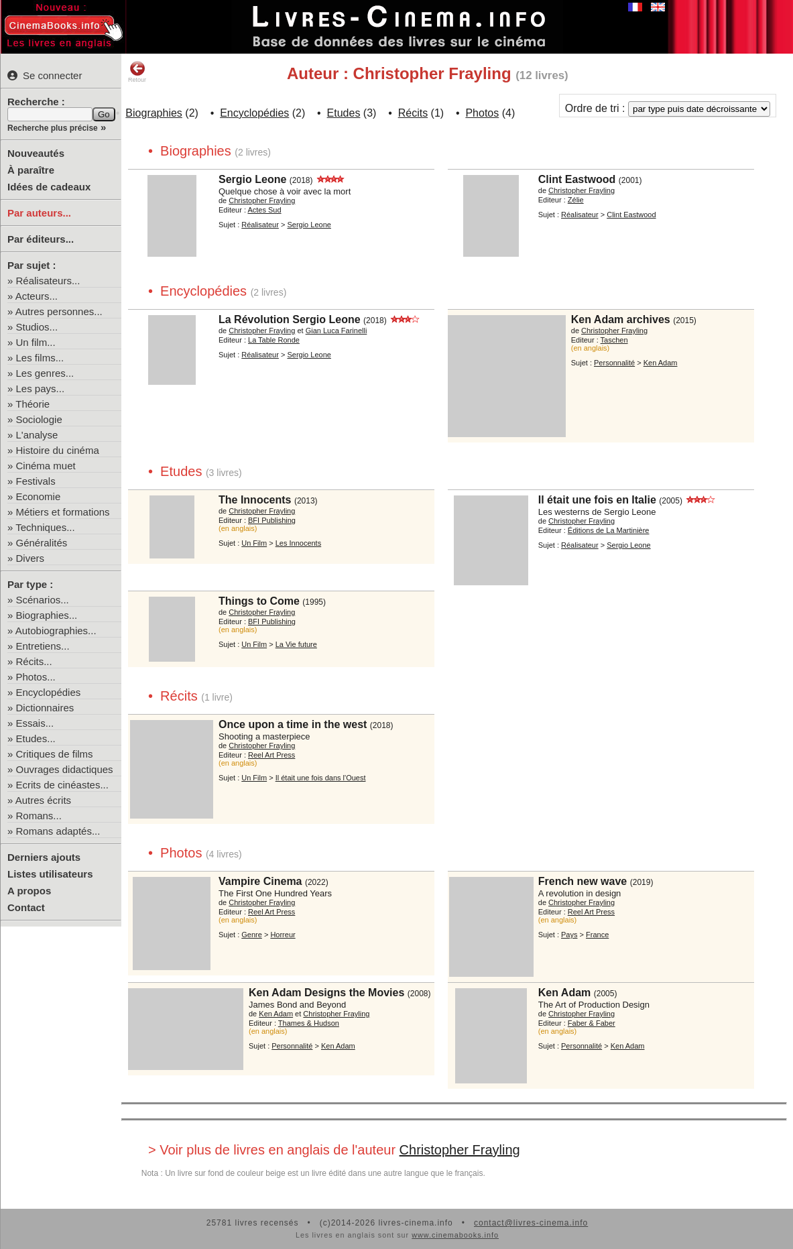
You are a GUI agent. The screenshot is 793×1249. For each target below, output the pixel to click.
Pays (569, 935)
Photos (482, 113)
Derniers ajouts (43, 857)
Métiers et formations (63, 512)
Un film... (36, 342)
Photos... (36, 676)
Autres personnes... (59, 311)
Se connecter (44, 75)
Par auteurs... (39, 213)
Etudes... (36, 738)
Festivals (36, 481)
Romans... (39, 815)
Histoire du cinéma (57, 450)
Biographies (153, 113)
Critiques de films (54, 754)
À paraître (30, 170)
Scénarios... (42, 599)
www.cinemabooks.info (455, 1235)
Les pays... (40, 388)
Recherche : (36, 101)
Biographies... (47, 615)
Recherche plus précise (52, 128)
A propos (29, 890)
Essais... (35, 723)
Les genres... (45, 373)
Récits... (34, 661)
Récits (413, 113)
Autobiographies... (56, 630)
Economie (38, 496)
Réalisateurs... (48, 280)
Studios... (37, 327)
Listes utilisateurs (50, 874)
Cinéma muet (46, 465)
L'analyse (37, 434)
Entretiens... (43, 646)
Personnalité (614, 363)
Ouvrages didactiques (64, 769)
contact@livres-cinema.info (531, 1223)
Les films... (40, 357)
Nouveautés (35, 153)
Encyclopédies (48, 692)
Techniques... (44, 527)
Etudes (344, 113)
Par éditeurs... (40, 239)
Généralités (42, 542)
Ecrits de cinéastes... (62, 784)
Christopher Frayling (460, 1149)
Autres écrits (43, 800)
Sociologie (39, 419)
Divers (30, 558)
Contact (26, 907)
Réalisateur (260, 225)
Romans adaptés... (58, 831)
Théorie (32, 404)
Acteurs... (36, 296)
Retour (137, 71)
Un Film (254, 543)
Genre (251, 935)
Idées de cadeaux (48, 186)
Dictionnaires (45, 707)
